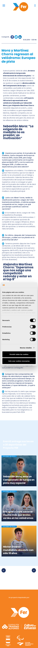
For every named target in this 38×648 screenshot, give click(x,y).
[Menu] (4, 5)
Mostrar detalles (26, 348)
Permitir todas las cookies (19, 354)
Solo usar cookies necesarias (19, 361)
